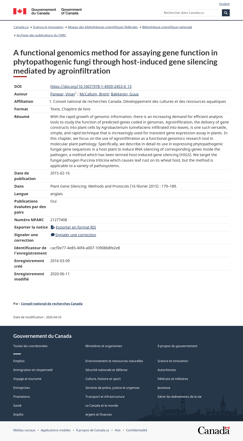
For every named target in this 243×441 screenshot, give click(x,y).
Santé (17, 405)
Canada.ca (21, 27)
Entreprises (21, 388)
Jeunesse (164, 388)
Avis (118, 430)
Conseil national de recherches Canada (52, 303)
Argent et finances (98, 414)
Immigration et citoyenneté (33, 370)
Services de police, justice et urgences (112, 388)
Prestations (21, 397)
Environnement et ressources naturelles (114, 361)
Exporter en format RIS (73, 227)
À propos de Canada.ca (92, 430)
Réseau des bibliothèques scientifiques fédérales (103, 27)
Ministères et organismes (103, 346)
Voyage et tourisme (27, 379)
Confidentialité (136, 430)
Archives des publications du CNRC (41, 35)
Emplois (19, 361)
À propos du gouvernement (177, 346)
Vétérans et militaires (173, 379)
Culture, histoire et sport (103, 379)
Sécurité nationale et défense (106, 370)
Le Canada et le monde (101, 405)
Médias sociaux (24, 430)
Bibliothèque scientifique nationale (167, 27)
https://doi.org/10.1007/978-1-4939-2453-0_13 (91, 86)
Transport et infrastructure (105, 397)
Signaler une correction (73, 234)
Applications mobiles (56, 430)
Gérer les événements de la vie (179, 397)
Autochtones (167, 370)
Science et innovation (48, 27)
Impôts (18, 414)
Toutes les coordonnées (30, 346)
